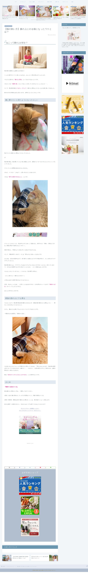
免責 (72, 1)
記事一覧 (57, 1)
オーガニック (23, 1)
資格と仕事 (49, 1)
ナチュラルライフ (8, 26)
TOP (16, 1)
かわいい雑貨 (32, 1)
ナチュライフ (41, 1)
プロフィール (65, 1)
